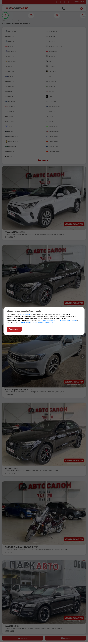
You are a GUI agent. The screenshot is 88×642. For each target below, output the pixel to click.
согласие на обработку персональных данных (59, 320)
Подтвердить (14, 329)
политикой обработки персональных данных (36, 322)
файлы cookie (25, 314)
